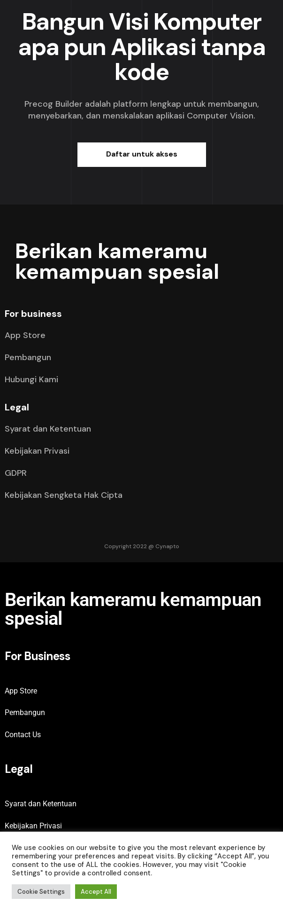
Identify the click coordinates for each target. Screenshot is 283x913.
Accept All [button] (96, 892)
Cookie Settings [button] (41, 892)
